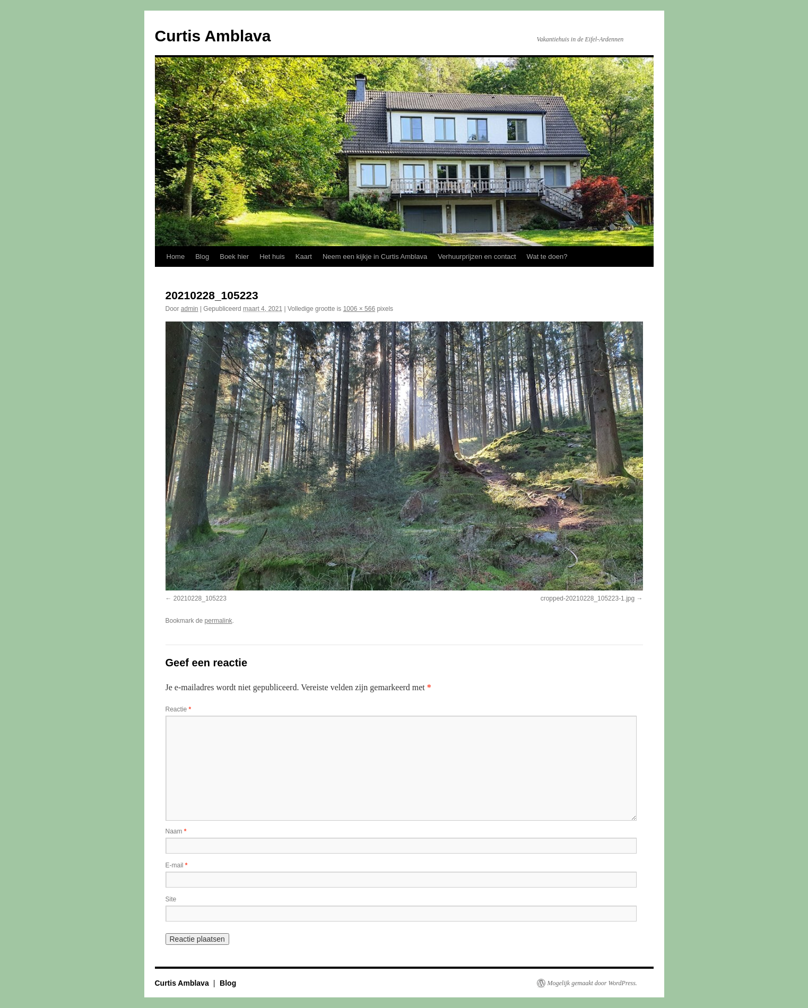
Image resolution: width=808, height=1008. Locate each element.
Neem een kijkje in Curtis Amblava (375, 256)
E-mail (177, 865)
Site (171, 899)
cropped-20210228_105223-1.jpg (588, 598)
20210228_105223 (200, 598)
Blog (202, 256)
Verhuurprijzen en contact (477, 256)
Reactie (179, 709)
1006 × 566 (359, 308)
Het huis (272, 256)
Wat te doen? (547, 256)
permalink (218, 620)
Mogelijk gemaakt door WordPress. (592, 983)
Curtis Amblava (213, 36)
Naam (176, 831)
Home (176, 256)
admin (189, 308)
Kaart (304, 256)
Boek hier (234, 256)
